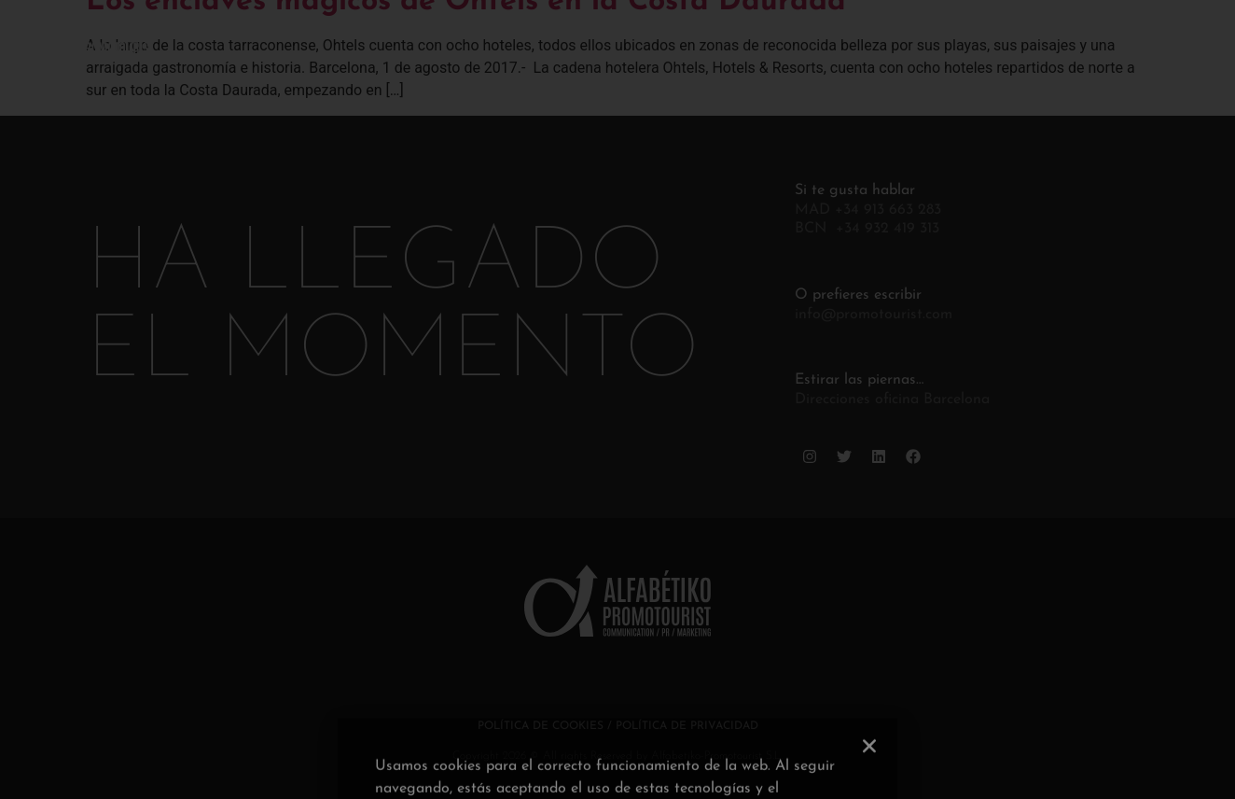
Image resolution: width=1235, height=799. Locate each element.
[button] (869, 787)
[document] (617, 399)
